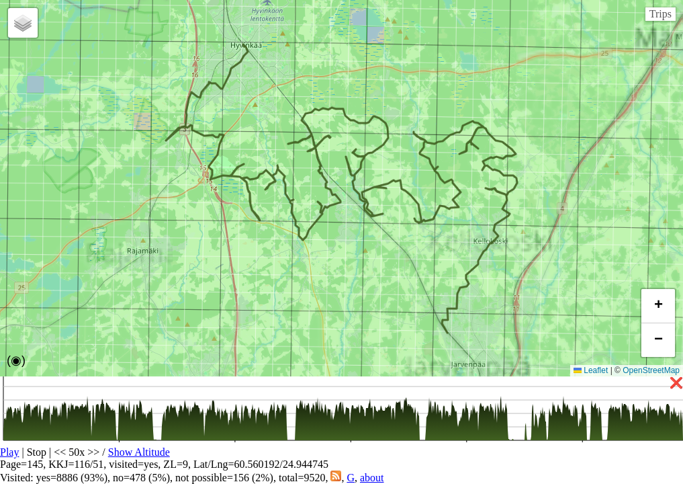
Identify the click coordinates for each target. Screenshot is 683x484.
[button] (23, 23)
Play (9, 452)
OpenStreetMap (651, 370)
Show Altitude (139, 452)
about (372, 477)
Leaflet (591, 370)
